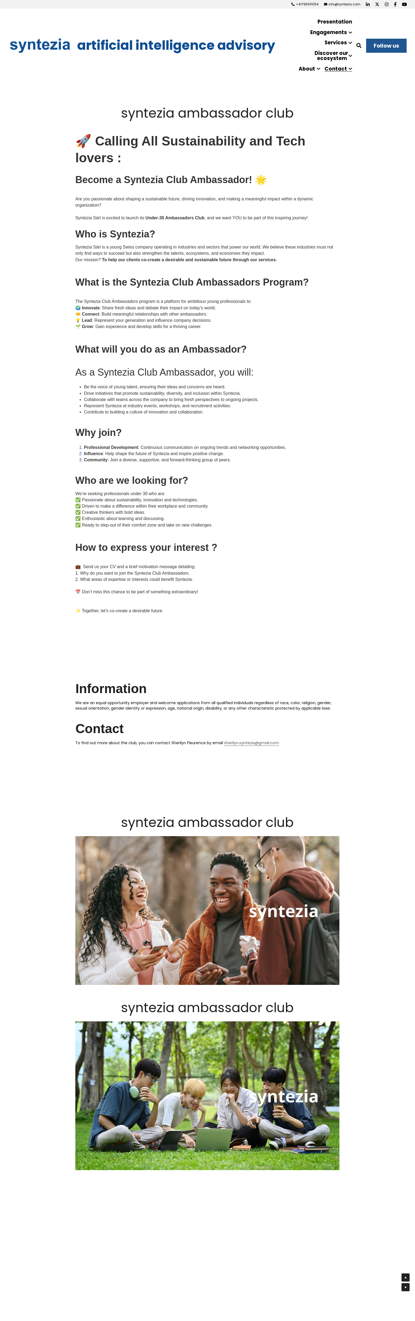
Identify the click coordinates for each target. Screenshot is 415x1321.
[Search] (359, 45)
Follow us (386, 45)
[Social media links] (368, 4)
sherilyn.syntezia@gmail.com (251, 743)
